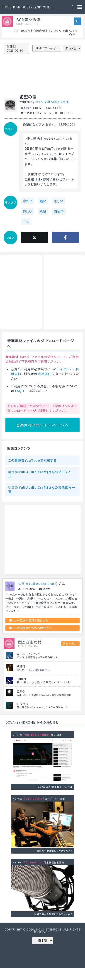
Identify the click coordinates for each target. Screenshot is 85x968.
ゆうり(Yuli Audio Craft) (52, 102)
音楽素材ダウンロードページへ (42, 425)
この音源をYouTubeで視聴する (32, 460)
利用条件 (44, 373)
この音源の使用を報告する (31, 620)
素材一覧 (68, 643)
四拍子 (59, 211)
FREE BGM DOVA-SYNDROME (27, 7)
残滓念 (21, 666)
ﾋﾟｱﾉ (26, 222)
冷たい (27, 201)
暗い (43, 201)
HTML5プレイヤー (46, 48)
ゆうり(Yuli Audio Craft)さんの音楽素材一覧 (41, 489)
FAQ (18, 391)
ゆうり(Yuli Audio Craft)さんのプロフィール (41, 474)
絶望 (42, 211)
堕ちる (21, 691)
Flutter (21, 679)
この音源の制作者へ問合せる (33, 628)
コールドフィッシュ (28, 654)
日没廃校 (23, 704)
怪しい (27, 211)
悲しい (58, 201)
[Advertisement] (21, 292)
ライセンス (65, 369)
